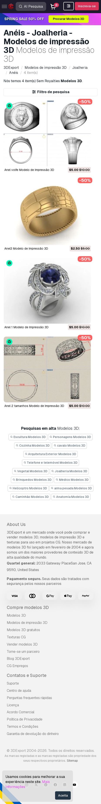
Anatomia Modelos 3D (71, 497)
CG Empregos (17, 666)
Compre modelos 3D (28, 607)
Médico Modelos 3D (72, 480)
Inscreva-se (87, 6)
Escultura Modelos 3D (28, 437)
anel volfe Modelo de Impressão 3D (29, 170)
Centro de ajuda (19, 690)
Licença (13, 705)
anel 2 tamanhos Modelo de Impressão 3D (34, 406)
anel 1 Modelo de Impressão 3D (26, 327)
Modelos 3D (16, 615)
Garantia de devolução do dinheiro (33, 733)
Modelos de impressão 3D (27, 622)
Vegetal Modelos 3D (30, 471)
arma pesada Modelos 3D (71, 488)
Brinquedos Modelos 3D (32, 480)
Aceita (63, 795)
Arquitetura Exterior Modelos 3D (50, 454)
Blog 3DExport (18, 658)
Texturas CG (16, 637)
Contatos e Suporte (26, 675)
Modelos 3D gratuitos (23, 630)
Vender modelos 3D (22, 644)
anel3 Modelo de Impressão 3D (26, 248)
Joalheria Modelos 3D (69, 471)
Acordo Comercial (20, 712)
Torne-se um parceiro (23, 651)
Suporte (13, 683)
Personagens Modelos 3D (70, 437)
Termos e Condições (22, 726)
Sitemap (72, 761)
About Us (16, 524)
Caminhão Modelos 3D (30, 497)
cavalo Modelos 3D (69, 445)
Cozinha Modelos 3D (33, 445)
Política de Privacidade (24, 719)
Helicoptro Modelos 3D (28, 488)
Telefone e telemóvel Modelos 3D (51, 463)
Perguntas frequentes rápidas (29, 698)
